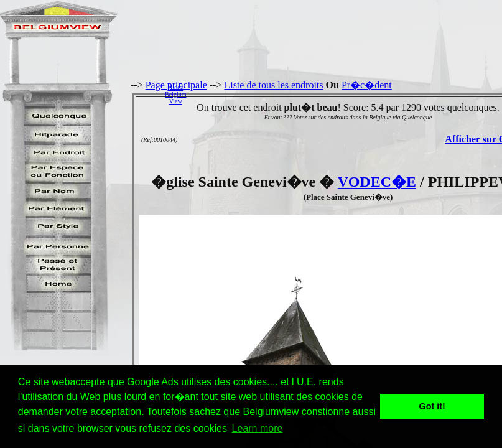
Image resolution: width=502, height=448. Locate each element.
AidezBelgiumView (175, 94)
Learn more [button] (257, 428)
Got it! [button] (432, 406)
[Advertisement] (347, 94)
